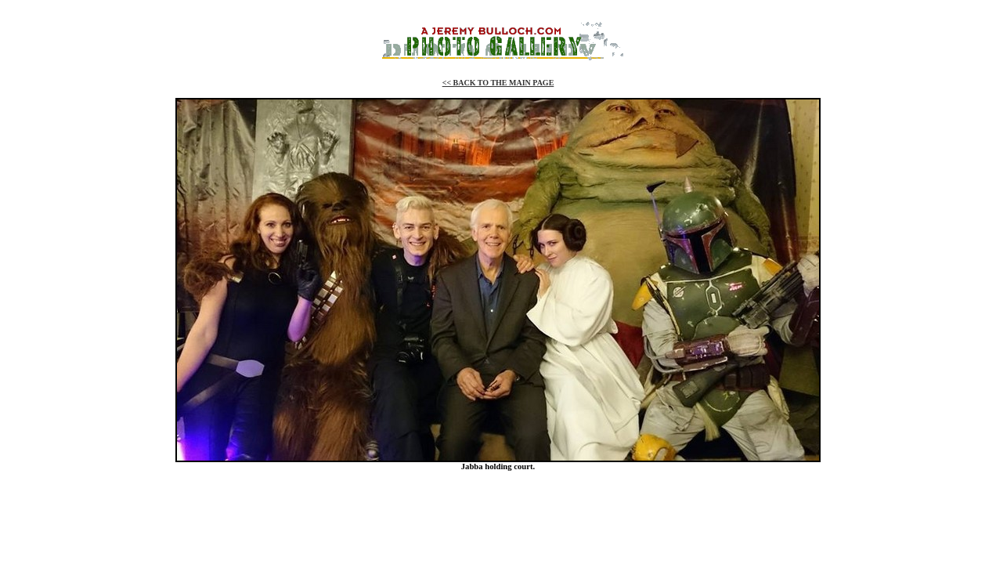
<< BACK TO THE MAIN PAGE (498, 82)
